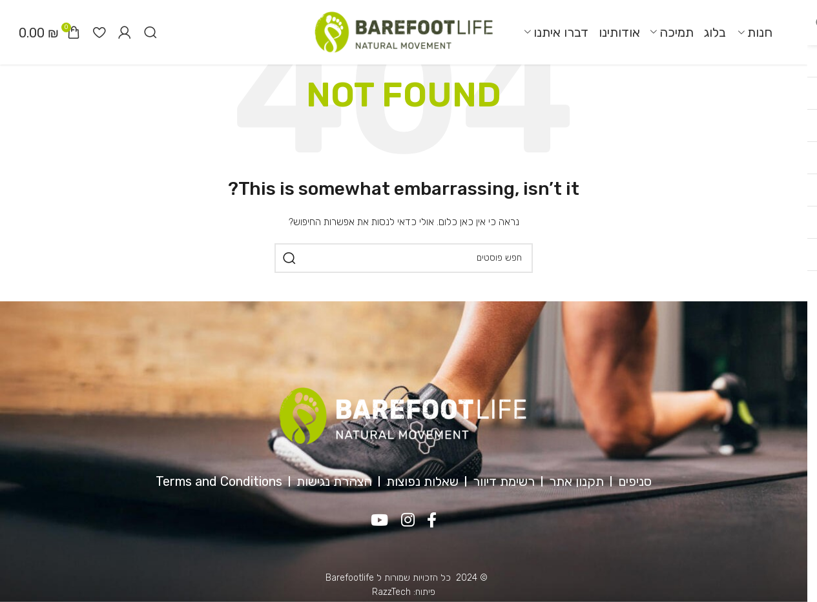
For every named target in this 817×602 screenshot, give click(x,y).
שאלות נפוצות (422, 481)
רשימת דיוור (504, 481)
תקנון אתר (576, 481)
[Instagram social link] (408, 521)
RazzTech (391, 592)
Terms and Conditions (219, 481)
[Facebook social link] (432, 521)
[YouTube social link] (379, 521)
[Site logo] (403, 31)
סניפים (635, 481)
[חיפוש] (150, 32)
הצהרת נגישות (334, 481)
